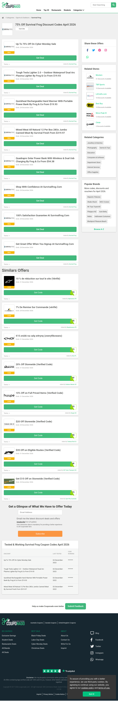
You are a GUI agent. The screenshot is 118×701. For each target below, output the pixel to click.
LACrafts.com (101, 94)
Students (67, 10)
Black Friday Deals (38, 636)
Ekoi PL (74, 356)
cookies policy (87, 688)
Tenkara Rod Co (71, 441)
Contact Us (65, 640)
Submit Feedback (75, 606)
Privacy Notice (48, 695)
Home (38, 10)
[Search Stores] (113, 4)
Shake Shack (92, 202)
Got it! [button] (91, 694)
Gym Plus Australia (71, 498)
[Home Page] (4, 17)
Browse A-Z (99, 229)
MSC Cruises (104, 202)
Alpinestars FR (72, 298)
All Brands (6, 649)
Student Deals (7, 640)
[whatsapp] (87, 57)
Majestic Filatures (93, 197)
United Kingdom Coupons (67, 623)
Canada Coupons (51, 623)
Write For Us (66, 644)
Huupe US (73, 413)
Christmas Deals (37, 649)
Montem (99, 75)
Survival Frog (36, 18)
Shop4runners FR (71, 327)
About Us (64, 636)
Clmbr (98, 123)
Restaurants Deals (9, 644)
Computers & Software (95, 157)
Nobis (89, 216)
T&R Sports (100, 85)
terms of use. (104, 688)
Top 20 (46, 10)
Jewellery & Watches (95, 143)
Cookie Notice (60, 695)
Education (91, 153)
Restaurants (56, 10)
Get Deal (40, 58)
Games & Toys (105, 148)
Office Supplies (92, 172)
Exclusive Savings (9, 636)
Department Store (93, 162)
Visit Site (22, 29)
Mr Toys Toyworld (93, 207)
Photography (92, 148)
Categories (77, 10)
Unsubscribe (21, 522)
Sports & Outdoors (23, 18)
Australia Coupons (37, 623)
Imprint (64, 649)
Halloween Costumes (102, 216)
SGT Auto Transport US (69, 470)
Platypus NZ (91, 212)
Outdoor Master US (71, 384)
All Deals (5, 653)
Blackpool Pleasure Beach (96, 221)
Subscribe (40, 534)
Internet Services (93, 167)
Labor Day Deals (37, 640)
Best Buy (99, 104)
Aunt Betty (103, 212)
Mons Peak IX (101, 113)
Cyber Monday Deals (39, 644)
